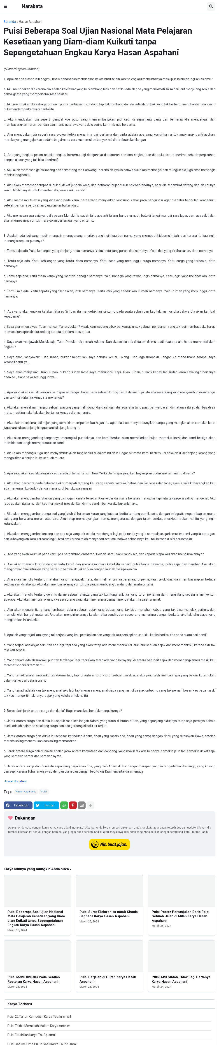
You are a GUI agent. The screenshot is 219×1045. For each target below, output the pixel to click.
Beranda (10, 21)
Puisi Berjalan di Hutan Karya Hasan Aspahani (107, 979)
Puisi (44, 791)
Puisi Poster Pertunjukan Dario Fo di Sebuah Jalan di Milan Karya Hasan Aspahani (181, 916)
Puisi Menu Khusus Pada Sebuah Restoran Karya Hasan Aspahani (33, 979)
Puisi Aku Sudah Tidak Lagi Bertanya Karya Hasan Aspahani (181, 979)
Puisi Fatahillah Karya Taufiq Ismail (31, 1035)
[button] (5, 6)
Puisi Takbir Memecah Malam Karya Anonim (38, 1026)
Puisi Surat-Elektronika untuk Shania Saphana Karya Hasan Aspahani (108, 914)
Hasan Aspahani (30, 21)
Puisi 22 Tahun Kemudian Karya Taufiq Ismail (39, 1016)
